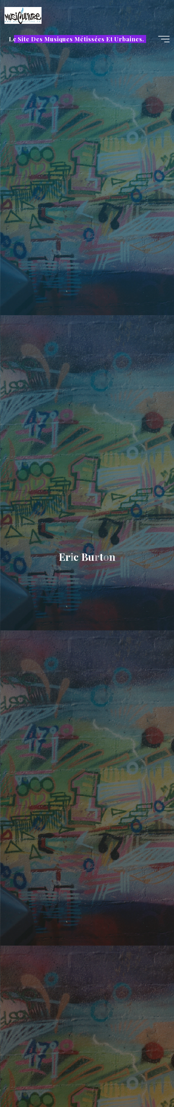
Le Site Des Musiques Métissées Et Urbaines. (76, 39)
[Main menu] (164, 39)
